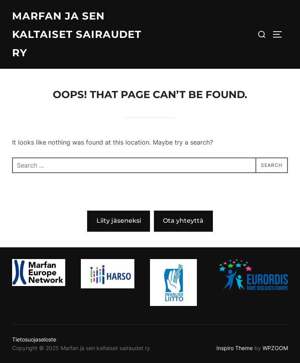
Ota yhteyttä (183, 220)
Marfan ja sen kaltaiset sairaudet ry (76, 34)
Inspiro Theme (234, 348)
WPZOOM (275, 348)
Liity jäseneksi (118, 220)
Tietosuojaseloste (34, 339)
